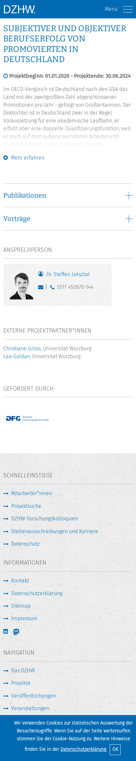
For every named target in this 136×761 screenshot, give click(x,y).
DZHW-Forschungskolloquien (44, 518)
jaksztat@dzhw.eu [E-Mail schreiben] (42, 289)
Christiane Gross (22, 348)
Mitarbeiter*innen (31, 493)
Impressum (24, 618)
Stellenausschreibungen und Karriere (54, 531)
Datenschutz (25, 544)
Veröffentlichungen (33, 696)
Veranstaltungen (30, 708)
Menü (119, 9)
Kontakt (20, 580)
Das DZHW (23, 670)
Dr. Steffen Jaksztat (68, 274)
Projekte (21, 683)
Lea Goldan (16, 356)
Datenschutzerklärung (83, 749)
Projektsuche (26, 506)
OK (115, 749)
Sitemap (21, 606)
